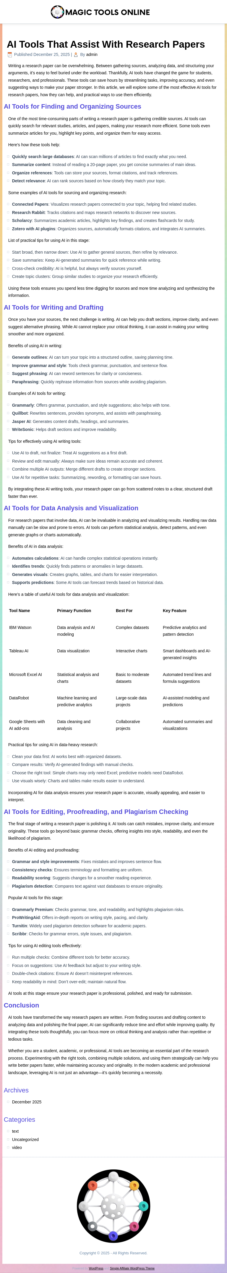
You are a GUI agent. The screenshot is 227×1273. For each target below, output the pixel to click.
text (15, 1131)
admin (92, 54)
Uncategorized (25, 1139)
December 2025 (27, 1102)
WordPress (96, 1268)
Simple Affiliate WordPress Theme (132, 1268)
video (17, 1147)
